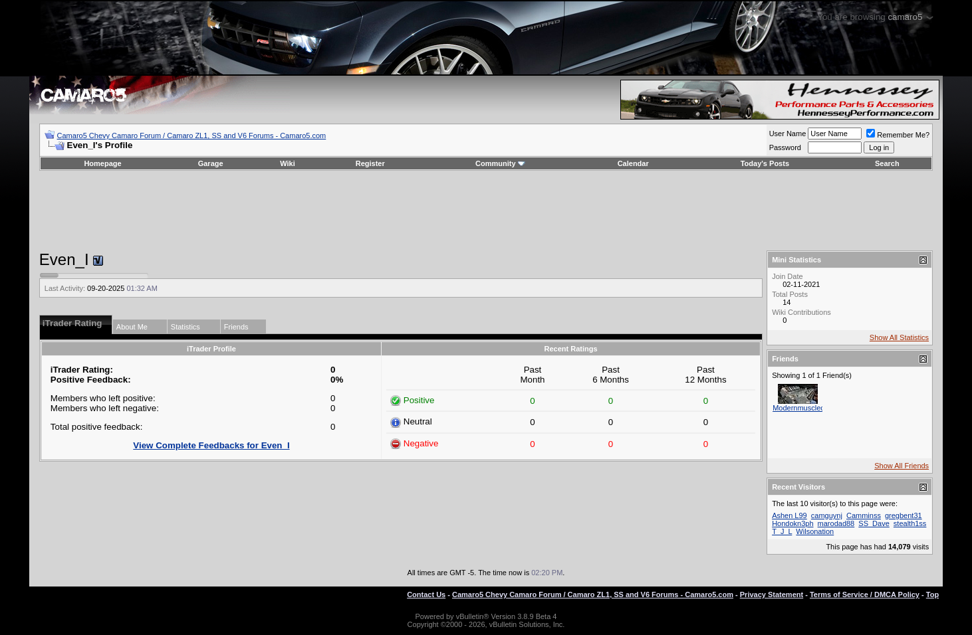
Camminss (863, 515)
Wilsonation (815, 531)
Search (887, 163)
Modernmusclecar (801, 408)
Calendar (633, 163)
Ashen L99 (789, 515)
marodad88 (836, 523)
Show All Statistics (899, 337)
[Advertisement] (486, 210)
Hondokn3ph (792, 523)
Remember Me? (897, 135)
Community (500, 163)
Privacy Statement (771, 594)
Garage (210, 163)
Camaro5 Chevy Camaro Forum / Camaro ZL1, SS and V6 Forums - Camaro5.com (191, 135)
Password (785, 147)
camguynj (826, 515)
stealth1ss (910, 523)
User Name (787, 133)
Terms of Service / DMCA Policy (864, 594)
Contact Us (426, 594)
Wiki (287, 163)
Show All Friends (901, 466)
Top (932, 594)
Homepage (102, 163)
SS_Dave (873, 523)
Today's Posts (765, 163)
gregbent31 (903, 515)
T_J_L (782, 531)
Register (370, 163)
